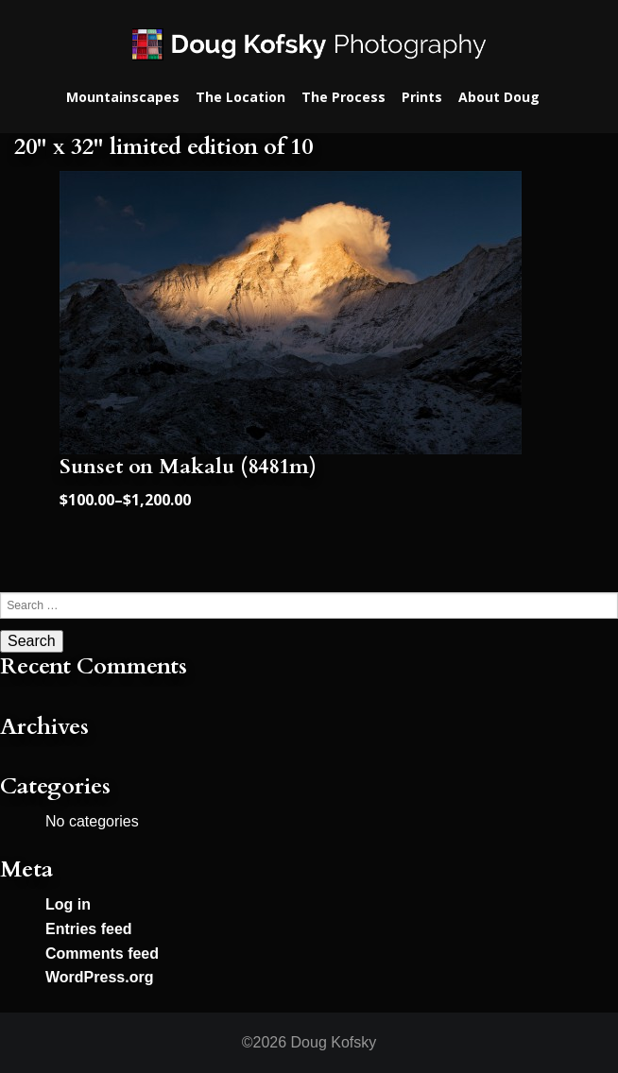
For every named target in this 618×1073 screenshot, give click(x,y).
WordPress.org (99, 977)
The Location (240, 97)
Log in (68, 904)
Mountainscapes (123, 97)
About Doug (499, 97)
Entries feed (88, 929)
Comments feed (102, 953)
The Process (343, 97)
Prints (422, 97)
